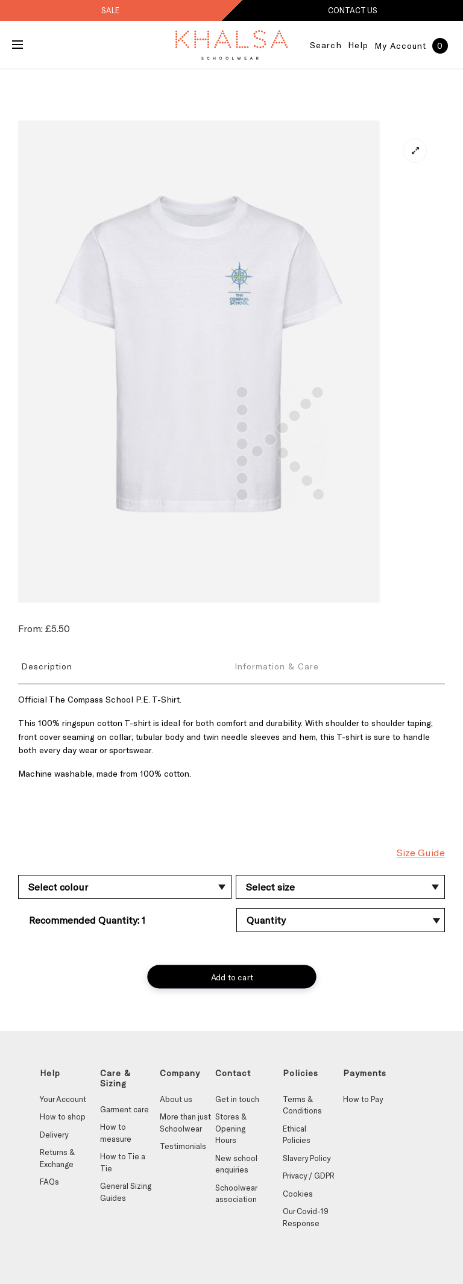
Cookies (298, 1193)
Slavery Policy (306, 1158)
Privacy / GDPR (309, 1175)
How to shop (63, 1116)
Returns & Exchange (57, 1158)
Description (46, 666)
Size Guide (421, 852)
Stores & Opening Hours (231, 1128)
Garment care (124, 1109)
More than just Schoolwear (185, 1122)
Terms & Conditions (302, 1105)
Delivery (54, 1134)
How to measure (115, 1133)
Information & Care (277, 666)
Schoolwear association (236, 1193)
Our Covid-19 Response (306, 1217)
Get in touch (237, 1099)
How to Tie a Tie (122, 1162)
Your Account (63, 1099)
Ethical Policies (296, 1134)
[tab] (125, 665)
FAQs (49, 1181)
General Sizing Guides (125, 1192)
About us (176, 1099)
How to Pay (363, 1099)
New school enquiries (236, 1164)
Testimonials (183, 1146)
